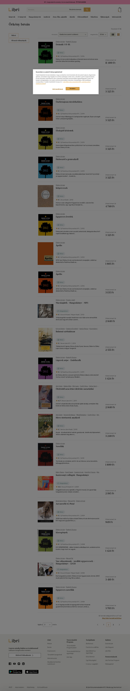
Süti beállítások (57, 89)
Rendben (72, 88)
